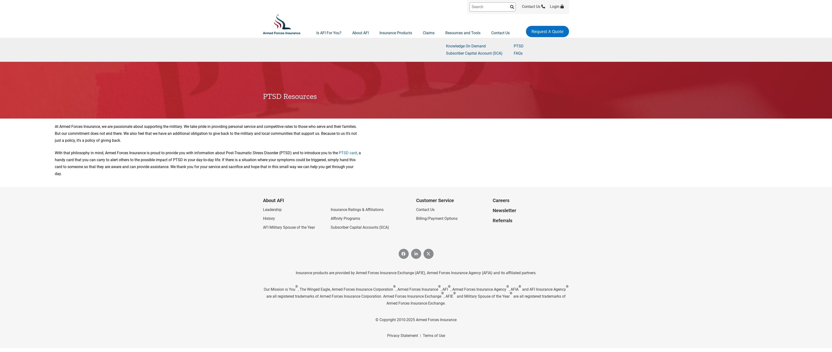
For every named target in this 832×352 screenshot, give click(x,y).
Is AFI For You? (328, 33)
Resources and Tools (462, 33)
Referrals (502, 220)
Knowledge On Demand (466, 46)
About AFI (360, 33)
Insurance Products (396, 33)
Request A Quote (547, 31)
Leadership (272, 209)
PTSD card (348, 153)
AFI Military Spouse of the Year (289, 227)
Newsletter (504, 210)
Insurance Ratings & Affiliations (357, 209)
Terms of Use (434, 335)
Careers (501, 200)
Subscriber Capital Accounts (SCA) (360, 227)
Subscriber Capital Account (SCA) (474, 53)
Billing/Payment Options (437, 218)
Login (557, 6)
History (269, 218)
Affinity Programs (345, 218)
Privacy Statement (402, 335)
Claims (429, 33)
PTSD (519, 46)
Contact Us (533, 6)
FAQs (518, 53)
